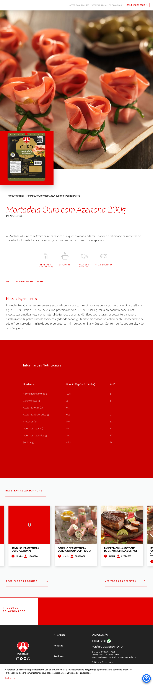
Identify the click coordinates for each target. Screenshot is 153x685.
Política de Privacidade (102, 662)
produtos (13, 196)
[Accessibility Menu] (146, 678)
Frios (21, 196)
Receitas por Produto (27, 581)
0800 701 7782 (99, 641)
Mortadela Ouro (34, 196)
